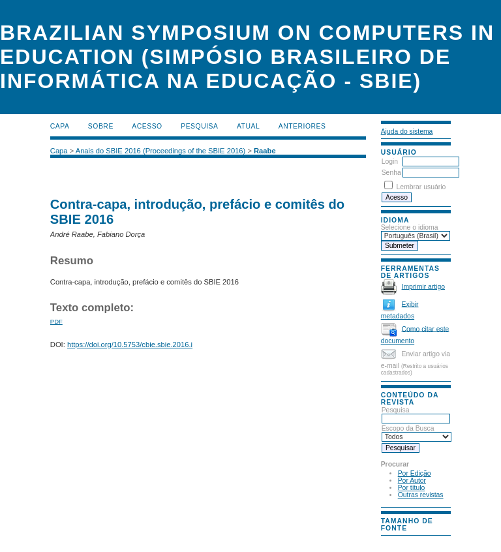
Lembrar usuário (421, 187)
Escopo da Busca (416, 432)
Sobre (101, 126)
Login (390, 161)
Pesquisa (416, 414)
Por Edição (414, 473)
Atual (248, 126)
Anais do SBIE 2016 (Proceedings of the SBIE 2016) (161, 151)
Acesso (147, 126)
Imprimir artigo (423, 286)
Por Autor (412, 480)
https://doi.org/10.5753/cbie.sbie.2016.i (129, 344)
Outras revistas (421, 494)
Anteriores (302, 126)
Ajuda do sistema (407, 131)
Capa (60, 126)
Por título (411, 487)
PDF (56, 321)
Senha (391, 172)
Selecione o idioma (409, 227)
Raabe (265, 151)
